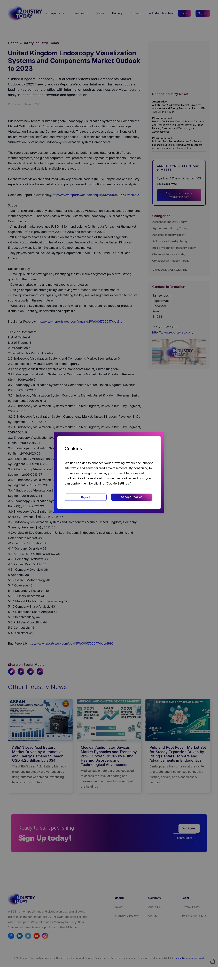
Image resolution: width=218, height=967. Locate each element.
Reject (85, 497)
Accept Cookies (131, 497)
